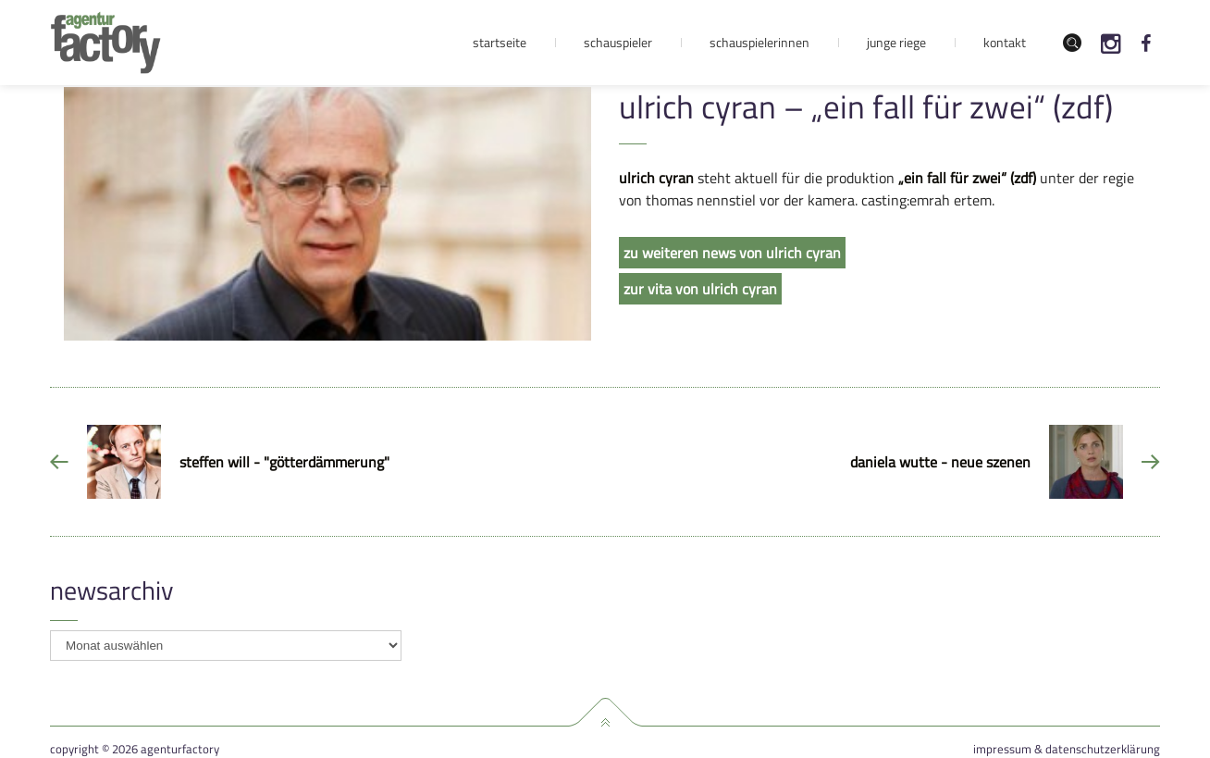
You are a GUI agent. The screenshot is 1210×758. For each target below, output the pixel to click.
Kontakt (1004, 42)
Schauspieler (618, 42)
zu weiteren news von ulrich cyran (732, 253)
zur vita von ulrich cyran (700, 289)
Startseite (499, 42)
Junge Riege (896, 42)
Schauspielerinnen (759, 42)
